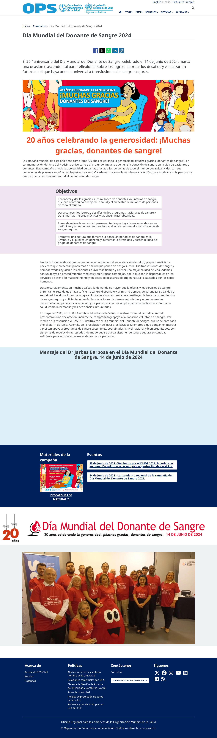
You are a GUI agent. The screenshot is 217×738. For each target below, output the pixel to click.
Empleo (29, 676)
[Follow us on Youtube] (178, 674)
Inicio (26, 26)
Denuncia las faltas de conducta (130, 680)
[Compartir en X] (102, 50)
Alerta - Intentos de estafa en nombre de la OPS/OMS (84, 673)
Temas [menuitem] (128, 12)
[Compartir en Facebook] (95, 50)
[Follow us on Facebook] (164, 674)
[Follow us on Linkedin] (185, 674)
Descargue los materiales (61, 497)
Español (166, 2)
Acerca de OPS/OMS (36, 672)
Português (178, 2)
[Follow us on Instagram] (171, 674)
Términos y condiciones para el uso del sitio (85, 706)
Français (189, 2)
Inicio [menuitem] (120, 13)
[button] (121, 50)
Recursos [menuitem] (150, 12)
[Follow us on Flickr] (157, 680)
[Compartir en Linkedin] (115, 50)
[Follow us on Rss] (163, 680)
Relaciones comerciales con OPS (86, 680)
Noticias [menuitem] (166, 12)
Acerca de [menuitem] (181, 12)
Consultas (116, 672)
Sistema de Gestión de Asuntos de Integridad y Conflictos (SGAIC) (87, 686)
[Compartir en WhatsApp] (108, 50)
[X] (157, 674)
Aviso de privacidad (79, 692)
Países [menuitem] (139, 12)
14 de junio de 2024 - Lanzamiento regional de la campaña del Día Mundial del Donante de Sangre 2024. (131, 477)
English (157, 2)
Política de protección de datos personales (85, 698)
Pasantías (30, 680)
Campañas (39, 26)
